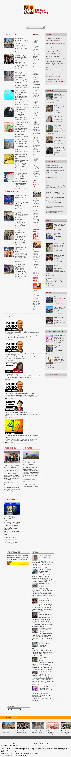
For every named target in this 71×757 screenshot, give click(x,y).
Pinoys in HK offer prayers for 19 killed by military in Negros (55, 44)
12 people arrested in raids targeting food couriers (54, 80)
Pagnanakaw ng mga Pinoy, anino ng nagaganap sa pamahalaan (22, 333)
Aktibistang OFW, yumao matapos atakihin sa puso (20, 266)
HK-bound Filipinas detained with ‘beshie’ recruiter (59, 236)
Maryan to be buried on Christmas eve (58, 117)
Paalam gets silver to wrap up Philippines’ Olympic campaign (59, 257)
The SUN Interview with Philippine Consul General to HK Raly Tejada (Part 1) (36, 129)
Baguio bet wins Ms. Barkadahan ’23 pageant (21, 249)
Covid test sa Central (36, 106)
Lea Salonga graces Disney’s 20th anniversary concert (20, 197)
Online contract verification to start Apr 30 (21, 40)
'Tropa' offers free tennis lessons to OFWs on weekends (59, 309)
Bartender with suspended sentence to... (38, 732)
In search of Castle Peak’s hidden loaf (30, 480)
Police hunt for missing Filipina (55, 197)
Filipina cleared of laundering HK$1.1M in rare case (54, 69)
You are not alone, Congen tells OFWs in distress (11, 466)
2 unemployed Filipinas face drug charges (45, 659)
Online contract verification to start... (7, 732)
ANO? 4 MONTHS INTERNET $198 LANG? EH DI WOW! (45, 688)
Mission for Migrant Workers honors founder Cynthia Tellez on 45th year (59, 97)
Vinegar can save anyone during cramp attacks (30, 461)
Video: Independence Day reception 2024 (36, 48)
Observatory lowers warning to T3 (55, 181)
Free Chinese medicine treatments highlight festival (21, 232)
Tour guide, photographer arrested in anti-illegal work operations (54, 63)
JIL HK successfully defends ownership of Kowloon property (45, 644)
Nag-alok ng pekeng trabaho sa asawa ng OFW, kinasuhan (55, 201)
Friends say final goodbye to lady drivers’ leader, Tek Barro (59, 246)
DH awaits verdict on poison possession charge (21, 156)
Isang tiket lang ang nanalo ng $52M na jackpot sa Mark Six (11, 518)
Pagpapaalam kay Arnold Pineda (36, 77)
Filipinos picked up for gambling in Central (45, 571)
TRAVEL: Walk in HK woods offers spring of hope (30, 485)
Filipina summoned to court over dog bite (45, 557)
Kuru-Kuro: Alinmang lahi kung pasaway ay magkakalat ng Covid (19, 354)
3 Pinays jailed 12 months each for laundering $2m (55, 176)
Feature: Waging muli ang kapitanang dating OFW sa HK (55, 193)
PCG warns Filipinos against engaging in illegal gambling (21, 174)
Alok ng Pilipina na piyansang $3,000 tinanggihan (55, 211)
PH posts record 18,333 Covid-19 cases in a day (10, 538)
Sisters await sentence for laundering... (50, 732)
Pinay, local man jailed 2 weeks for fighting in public (55, 171)
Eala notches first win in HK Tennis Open (59, 225)
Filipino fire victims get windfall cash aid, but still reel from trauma (59, 128)
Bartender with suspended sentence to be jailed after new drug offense (55, 51)
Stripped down (36, 291)
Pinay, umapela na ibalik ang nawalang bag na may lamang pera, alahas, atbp (12, 489)
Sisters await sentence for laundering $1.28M (53, 57)
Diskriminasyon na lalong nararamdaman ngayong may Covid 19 (21, 436)
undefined (26, 52)
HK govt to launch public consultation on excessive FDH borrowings (59, 349)
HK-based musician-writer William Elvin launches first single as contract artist (55, 269)
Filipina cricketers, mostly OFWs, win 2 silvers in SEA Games (59, 299)
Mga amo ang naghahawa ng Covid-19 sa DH (19, 393)
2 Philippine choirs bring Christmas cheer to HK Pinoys (59, 139)
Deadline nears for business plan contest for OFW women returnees (59, 338)
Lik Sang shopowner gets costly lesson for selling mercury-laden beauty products (55, 187)
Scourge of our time (11, 374)
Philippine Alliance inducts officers (11, 483)
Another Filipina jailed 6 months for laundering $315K (21, 124)
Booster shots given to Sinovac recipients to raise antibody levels (36, 203)
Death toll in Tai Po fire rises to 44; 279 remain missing (59, 150)
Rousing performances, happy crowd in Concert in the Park (36, 253)
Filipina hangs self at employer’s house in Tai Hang (55, 166)
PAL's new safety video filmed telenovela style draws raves (59, 108)
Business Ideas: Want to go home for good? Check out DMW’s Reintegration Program (55, 361)
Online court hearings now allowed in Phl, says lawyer (54, 281)
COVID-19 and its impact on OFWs (16, 412)
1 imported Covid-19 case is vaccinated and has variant (11, 543)
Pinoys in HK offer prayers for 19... (22, 731)
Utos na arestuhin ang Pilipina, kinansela (55, 206)
